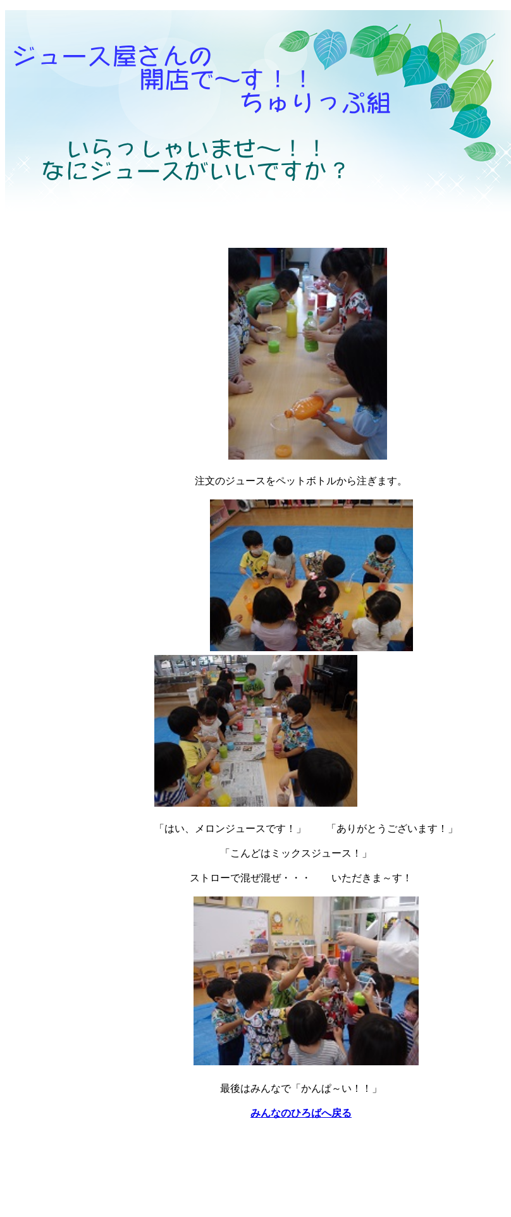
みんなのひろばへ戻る (301, 1113)
